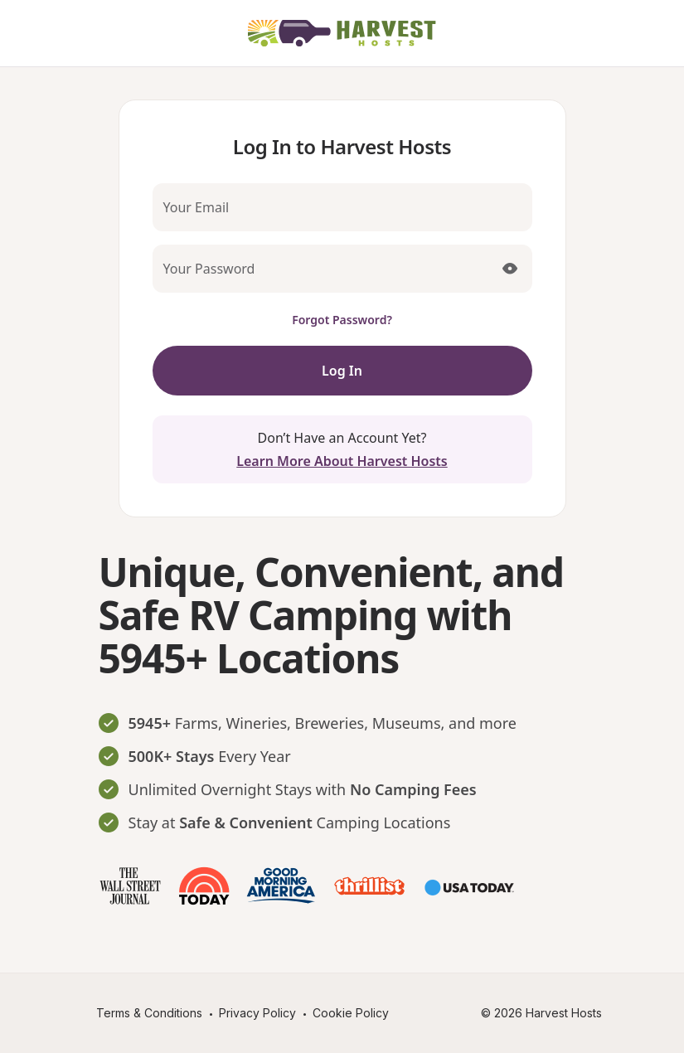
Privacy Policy (257, 1013)
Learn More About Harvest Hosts (341, 461)
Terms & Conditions (149, 1013)
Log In (342, 371)
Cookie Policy (351, 1013)
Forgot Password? (342, 320)
